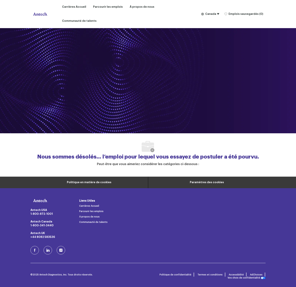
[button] (210, 14)
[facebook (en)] (34, 250)
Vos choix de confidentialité (247, 278)
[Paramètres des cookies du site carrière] (207, 182)
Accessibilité (236, 275)
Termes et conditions (210, 275)
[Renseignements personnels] (89, 182)
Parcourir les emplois (108, 7)
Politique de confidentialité (175, 275)
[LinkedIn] (48, 250)
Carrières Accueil (74, 7)
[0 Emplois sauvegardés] (244, 14)
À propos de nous (142, 7)
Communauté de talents (79, 21)
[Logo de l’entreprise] (40, 14)
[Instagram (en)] (61, 250)
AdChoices (256, 275)
